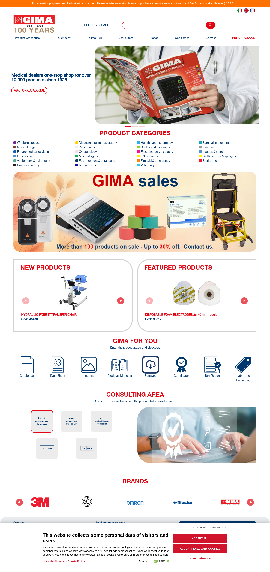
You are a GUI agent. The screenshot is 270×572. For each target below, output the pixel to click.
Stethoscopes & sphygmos (218, 156)
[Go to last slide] (19, 502)
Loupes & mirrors (212, 151)
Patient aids (85, 147)
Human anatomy (27, 165)
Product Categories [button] (27, 37)
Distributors (125, 37)
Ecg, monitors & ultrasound (95, 160)
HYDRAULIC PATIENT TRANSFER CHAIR (49, 314)
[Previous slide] (26, 301)
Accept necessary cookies (200, 548)
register (109, 3)
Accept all (200, 538)
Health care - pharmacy (155, 142)
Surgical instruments (214, 142)
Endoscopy (23, 156)
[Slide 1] (135, 126)
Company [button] (64, 37)
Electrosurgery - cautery (155, 151)
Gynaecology (86, 151)
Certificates (182, 37)
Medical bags (24, 147)
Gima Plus (95, 37)
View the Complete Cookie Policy (64, 561)
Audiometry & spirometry (32, 160)
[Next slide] (121, 301)
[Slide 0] (128, 126)
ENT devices (147, 156)
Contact (211, 37)
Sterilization (209, 160)
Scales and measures (153, 147)
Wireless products (27, 142)
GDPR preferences (200, 558)
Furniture (207, 147)
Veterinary (145, 165)
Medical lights (86, 156)
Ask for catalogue (29, 90)
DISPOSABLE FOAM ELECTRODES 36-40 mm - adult (181, 314)
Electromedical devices (31, 151)
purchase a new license (153, 3)
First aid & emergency (153, 160)
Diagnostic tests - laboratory (96, 142)
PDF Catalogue (243, 37)
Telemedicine (86, 165)
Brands (153, 37)
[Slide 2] (142, 126)
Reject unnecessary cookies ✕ (208, 527)
